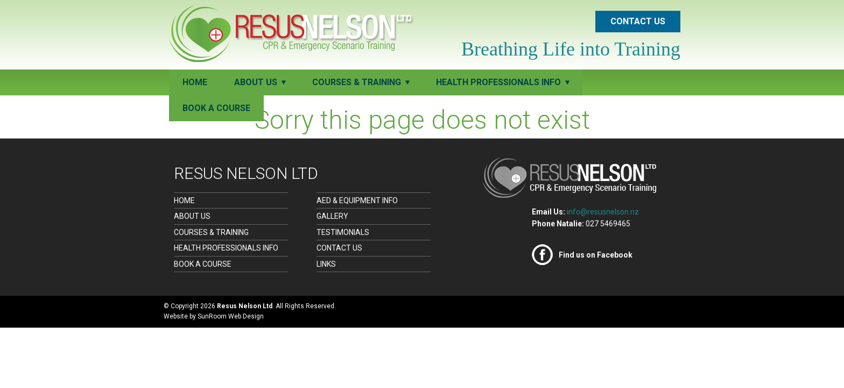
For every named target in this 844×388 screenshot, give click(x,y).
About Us (192, 216)
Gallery (332, 216)
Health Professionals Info (226, 248)
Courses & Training (211, 232)
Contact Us (637, 21)
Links (326, 264)
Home (194, 82)
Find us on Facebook (595, 255)
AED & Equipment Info (357, 200)
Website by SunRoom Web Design (214, 316)
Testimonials (342, 232)
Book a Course (216, 108)
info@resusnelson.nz (603, 211)
